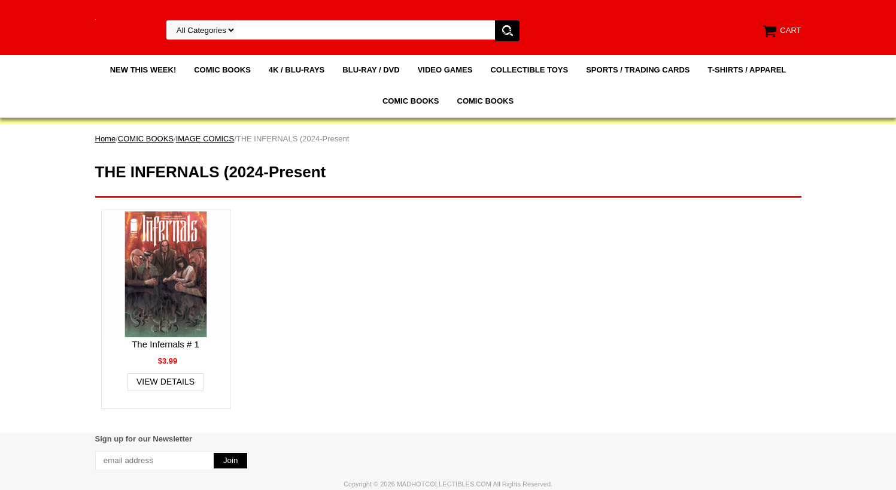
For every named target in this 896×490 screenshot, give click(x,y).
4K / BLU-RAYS (296, 69)
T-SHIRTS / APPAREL (747, 69)
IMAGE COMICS (205, 138)
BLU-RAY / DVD (370, 69)
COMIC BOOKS (222, 69)
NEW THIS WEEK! (143, 69)
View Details (165, 381)
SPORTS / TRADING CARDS (638, 69)
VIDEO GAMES (445, 69)
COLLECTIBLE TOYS (529, 69)
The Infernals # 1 (165, 344)
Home (105, 138)
